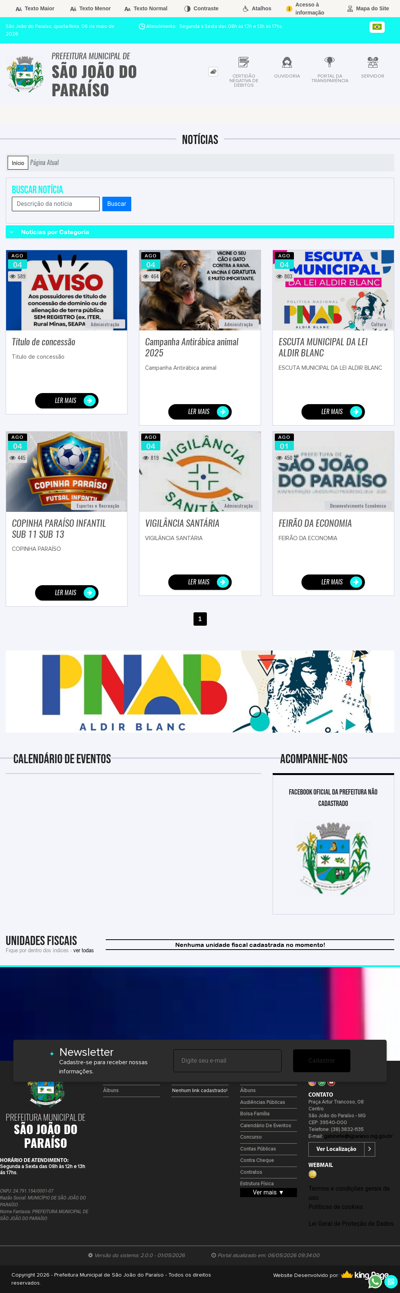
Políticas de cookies (335, 1206)
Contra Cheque (257, 1160)
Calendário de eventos (265, 1125)
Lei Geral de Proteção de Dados (351, 1223)
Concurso (251, 1137)
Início (18, 163)
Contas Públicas (258, 1149)
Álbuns (111, 1090)
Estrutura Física (257, 1183)
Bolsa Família (254, 1114)
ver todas (83, 950)
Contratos (251, 1172)
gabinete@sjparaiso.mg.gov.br (358, 1136)
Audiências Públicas (262, 1102)
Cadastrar (321, 1060)
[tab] (213, 71)
